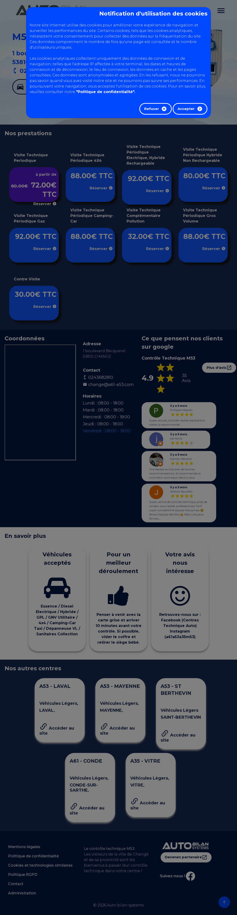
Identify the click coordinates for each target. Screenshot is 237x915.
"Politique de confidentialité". (105, 92)
